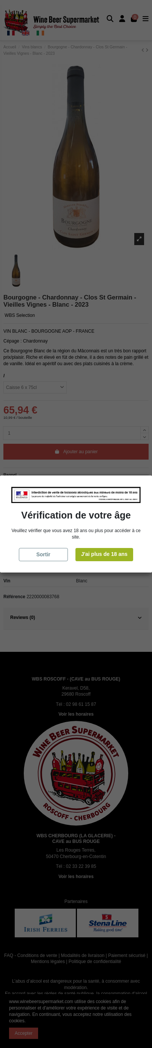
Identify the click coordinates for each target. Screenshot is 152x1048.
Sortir (43, 554)
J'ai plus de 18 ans (104, 554)
